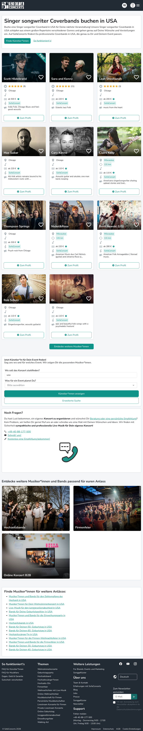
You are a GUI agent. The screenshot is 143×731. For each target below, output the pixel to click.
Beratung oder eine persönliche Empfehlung (113, 418)
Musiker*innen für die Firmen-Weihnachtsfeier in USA (37, 638)
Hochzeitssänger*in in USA (23, 634)
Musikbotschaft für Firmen (50, 697)
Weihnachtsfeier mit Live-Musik (52, 690)
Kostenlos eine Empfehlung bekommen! (29, 439)
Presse (76, 696)
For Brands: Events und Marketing (88, 669)
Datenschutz (108, 729)
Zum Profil (25, 118)
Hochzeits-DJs (44, 683)
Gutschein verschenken (12, 679)
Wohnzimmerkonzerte (47, 669)
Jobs (75, 693)
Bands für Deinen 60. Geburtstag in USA (30, 630)
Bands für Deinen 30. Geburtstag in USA (30, 645)
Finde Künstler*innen (17, 41)
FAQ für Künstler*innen (12, 669)
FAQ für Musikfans (10, 672)
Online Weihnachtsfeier (48, 694)
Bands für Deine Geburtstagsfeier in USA (30, 611)
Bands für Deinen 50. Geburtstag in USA (30, 626)
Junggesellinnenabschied (49, 715)
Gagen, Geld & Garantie (12, 676)
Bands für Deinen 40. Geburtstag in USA (30, 649)
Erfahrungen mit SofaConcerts (87, 686)
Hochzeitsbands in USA (21, 623)
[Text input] (122, 696)
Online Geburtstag (46, 711)
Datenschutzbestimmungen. (129, 709)
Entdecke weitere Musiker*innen (71, 346)
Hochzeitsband (44, 676)
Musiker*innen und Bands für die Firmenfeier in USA (36, 642)
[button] (135, 5)
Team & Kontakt (80, 682)
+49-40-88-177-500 (19, 431)
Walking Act (43, 722)
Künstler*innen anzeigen (71, 393)
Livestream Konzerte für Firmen (52, 704)
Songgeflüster (79, 672)
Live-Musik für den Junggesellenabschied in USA (34, 607)
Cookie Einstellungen (132, 729)
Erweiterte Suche (71, 400)
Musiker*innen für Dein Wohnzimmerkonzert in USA (36, 604)
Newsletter (78, 704)
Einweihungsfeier (45, 718)
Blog (75, 689)
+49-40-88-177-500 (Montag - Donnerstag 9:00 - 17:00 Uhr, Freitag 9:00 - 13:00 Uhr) (89, 720)
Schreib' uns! (14, 435)
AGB (118, 729)
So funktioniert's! (42, 40)
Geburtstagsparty (45, 672)
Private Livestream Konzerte (50, 708)
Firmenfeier (43, 686)
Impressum (96, 729)
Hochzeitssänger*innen (48, 679)
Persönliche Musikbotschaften (51, 701)
